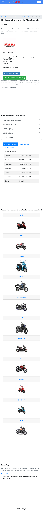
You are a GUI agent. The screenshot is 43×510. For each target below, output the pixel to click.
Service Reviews (9, 148)
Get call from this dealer (11, 73)
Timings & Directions (10, 144)
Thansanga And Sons (21, 124)
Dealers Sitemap (6, 474)
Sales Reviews (24, 144)
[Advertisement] (21, 197)
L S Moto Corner (21, 133)
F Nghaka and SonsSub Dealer (21, 120)
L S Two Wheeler (21, 137)
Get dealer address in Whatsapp (14, 78)
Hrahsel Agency (21, 129)
